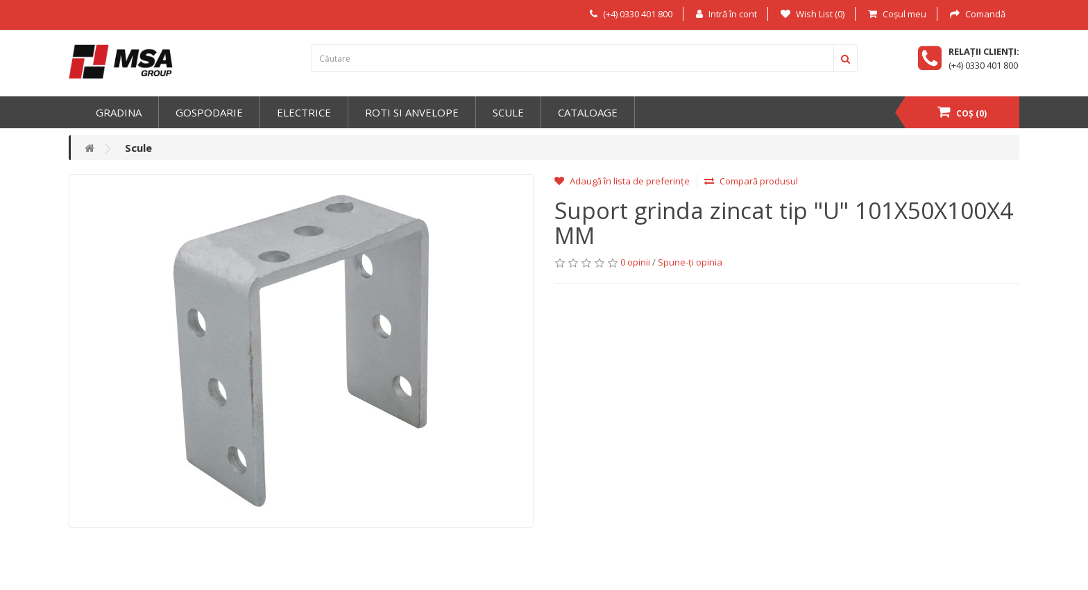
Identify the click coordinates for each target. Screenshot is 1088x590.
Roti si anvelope (412, 112)
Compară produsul (751, 181)
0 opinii (635, 262)
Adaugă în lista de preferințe (622, 181)
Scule (508, 112)
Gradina (119, 112)
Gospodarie (209, 112)
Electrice (304, 112)
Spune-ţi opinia (690, 262)
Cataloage (588, 112)
